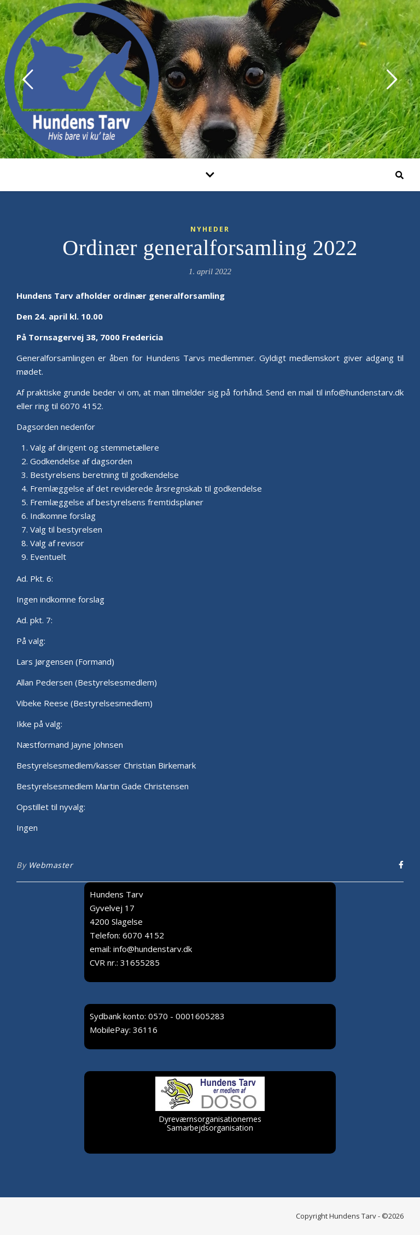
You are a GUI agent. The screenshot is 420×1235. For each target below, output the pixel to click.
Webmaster (50, 865)
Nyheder (210, 229)
